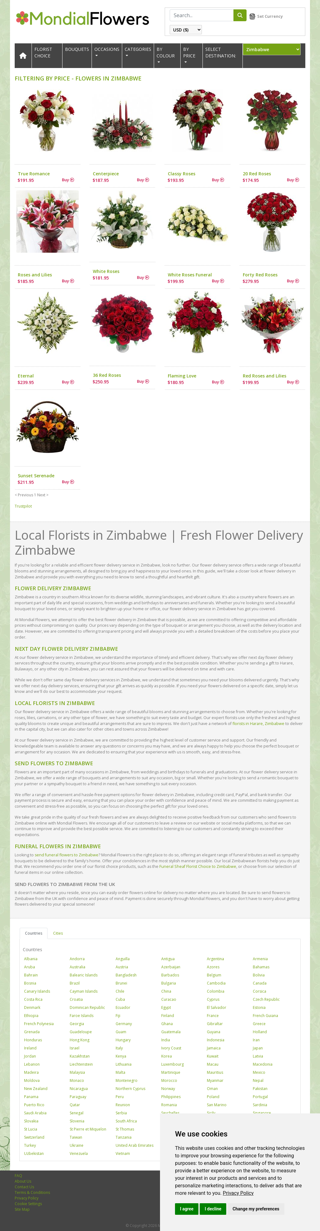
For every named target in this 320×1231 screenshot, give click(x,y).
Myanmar (215, 1080)
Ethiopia (31, 1015)
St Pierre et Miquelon (88, 1129)
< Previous (24, 495)
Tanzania (124, 1137)
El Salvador (216, 1007)
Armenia (260, 958)
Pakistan (260, 1088)
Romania (169, 1104)
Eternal (26, 376)
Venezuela (79, 1153)
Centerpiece (106, 174)
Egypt (166, 1007)
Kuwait (212, 1056)
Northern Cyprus (130, 1088)
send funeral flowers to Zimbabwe (66, 855)
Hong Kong (79, 1040)
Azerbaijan (170, 967)
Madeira (31, 1072)
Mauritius (215, 1072)
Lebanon (32, 1064)
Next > (42, 495)
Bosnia (30, 983)
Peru (120, 1096)
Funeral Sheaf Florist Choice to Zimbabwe (197, 866)
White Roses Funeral (190, 275)
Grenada (32, 1031)
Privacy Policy (238, 1193)
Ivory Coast (171, 1048)
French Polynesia (39, 1023)
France (213, 1015)
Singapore (262, 1113)
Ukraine (76, 1145)
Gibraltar (215, 1023)
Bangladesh (126, 975)
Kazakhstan (80, 1056)
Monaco (77, 1080)
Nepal (258, 1080)
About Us (23, 1181)
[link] (238, 1193)
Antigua (168, 958)
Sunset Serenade (36, 476)
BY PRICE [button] (189, 52)
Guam (121, 1031)
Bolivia (259, 975)
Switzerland (34, 1137)
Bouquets (77, 49)
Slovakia (31, 1121)
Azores (213, 967)
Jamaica (214, 1048)
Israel (74, 1048)
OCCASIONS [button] (106, 49)
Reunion (123, 1104)
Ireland (30, 1048)
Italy (119, 1048)
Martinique (170, 1072)
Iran (256, 1040)
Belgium (214, 975)
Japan (258, 1048)
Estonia (259, 1007)
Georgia (77, 1023)
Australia (77, 967)
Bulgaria (168, 983)
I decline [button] (213, 1208)
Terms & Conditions (32, 1192)
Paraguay (78, 1096)
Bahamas (261, 967)
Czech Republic (266, 999)
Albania (31, 958)
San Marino (217, 1104)
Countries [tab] (33, 933)
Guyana (213, 1031)
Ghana (167, 1023)
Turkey (30, 1145)
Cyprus (213, 999)
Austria (122, 967)
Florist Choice (43, 52)
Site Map (22, 1209)
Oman (212, 1088)
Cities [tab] (58, 933)
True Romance (34, 174)
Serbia (121, 1113)
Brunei (121, 983)
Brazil (75, 983)
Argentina (215, 958)
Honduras (33, 1040)
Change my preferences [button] (255, 1208)
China (166, 991)
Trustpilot (23, 506)
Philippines (171, 1096)
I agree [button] (186, 1208)
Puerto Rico (34, 1104)
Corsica (259, 991)
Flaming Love (182, 376)
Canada (260, 983)
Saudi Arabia (35, 1113)
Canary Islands (37, 991)
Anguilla (123, 958)
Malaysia (77, 1072)
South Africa (126, 1121)
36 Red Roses (107, 375)
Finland (167, 1015)
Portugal (260, 1096)
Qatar (75, 1104)
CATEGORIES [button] (138, 49)
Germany (124, 1023)
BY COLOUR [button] (166, 52)
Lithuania (124, 1064)
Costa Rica (33, 999)
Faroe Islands (81, 1015)
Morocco (169, 1080)
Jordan (30, 1056)
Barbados (170, 975)
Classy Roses (181, 174)
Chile (120, 991)
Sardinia (260, 1104)
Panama (31, 1096)
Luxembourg (172, 1064)
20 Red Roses (257, 174)
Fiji (118, 1015)
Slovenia (77, 1121)
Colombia (215, 991)
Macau (212, 1064)
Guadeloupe (81, 1031)
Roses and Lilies (35, 275)
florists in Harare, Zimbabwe (258, 723)
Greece (259, 1023)
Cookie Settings (28, 1203)
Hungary (123, 1040)
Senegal (76, 1113)
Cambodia (216, 983)
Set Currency (270, 16)
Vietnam (123, 1153)
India (165, 1040)
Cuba (120, 999)
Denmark (32, 1007)
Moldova (32, 1080)
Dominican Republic (87, 1007)
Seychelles (170, 1113)
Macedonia (262, 1064)
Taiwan (76, 1137)
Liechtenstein (81, 1064)
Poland (213, 1096)
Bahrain (31, 975)
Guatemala (171, 1031)
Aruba (29, 967)
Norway (168, 1088)
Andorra (77, 958)
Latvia (258, 1056)
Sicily (211, 1113)
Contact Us (24, 1187)
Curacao (168, 999)
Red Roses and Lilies (264, 376)
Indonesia (215, 1040)
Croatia (76, 999)
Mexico (259, 1072)
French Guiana (265, 1015)
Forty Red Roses (260, 275)
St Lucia (30, 1129)
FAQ (18, 1175)
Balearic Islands (84, 975)
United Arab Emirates (134, 1145)
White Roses (106, 271)
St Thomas (125, 1129)
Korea (166, 1056)
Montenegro (127, 1080)
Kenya (121, 1056)
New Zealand (36, 1088)
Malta (120, 1072)
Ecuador (123, 1007)
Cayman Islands (84, 991)
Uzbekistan (34, 1153)
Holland (260, 1031)
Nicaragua (79, 1088)
